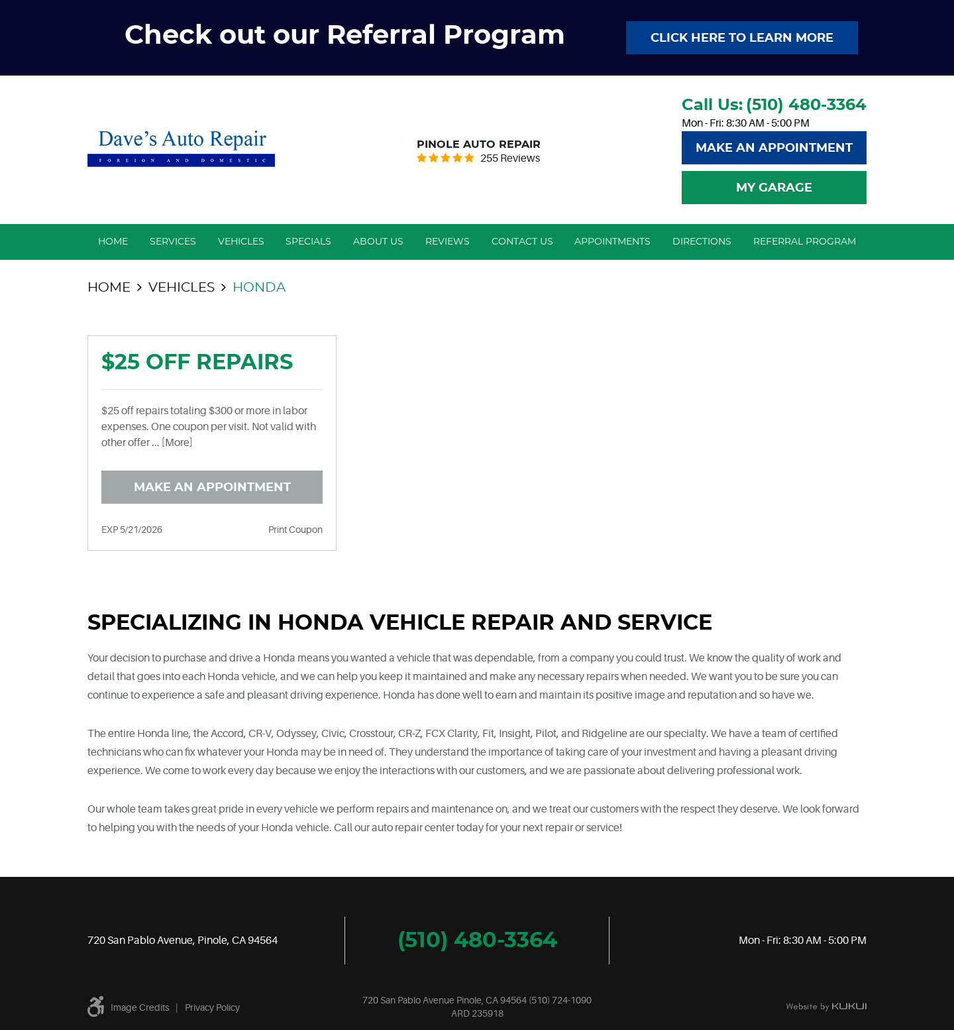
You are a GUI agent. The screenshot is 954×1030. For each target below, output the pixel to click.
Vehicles (241, 242)
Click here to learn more (742, 38)
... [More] (171, 443)
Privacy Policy (212, 1007)
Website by (826, 1007)
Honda (259, 287)
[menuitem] (113, 242)
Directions (701, 242)
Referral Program (804, 242)
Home (113, 242)
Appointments (612, 242)
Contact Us (522, 242)
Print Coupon (295, 529)
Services (173, 242)
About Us (378, 242)
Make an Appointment (212, 488)
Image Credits (140, 1007)
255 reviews (510, 158)
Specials (308, 242)
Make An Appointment (774, 148)
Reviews (447, 242)
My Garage (774, 188)
